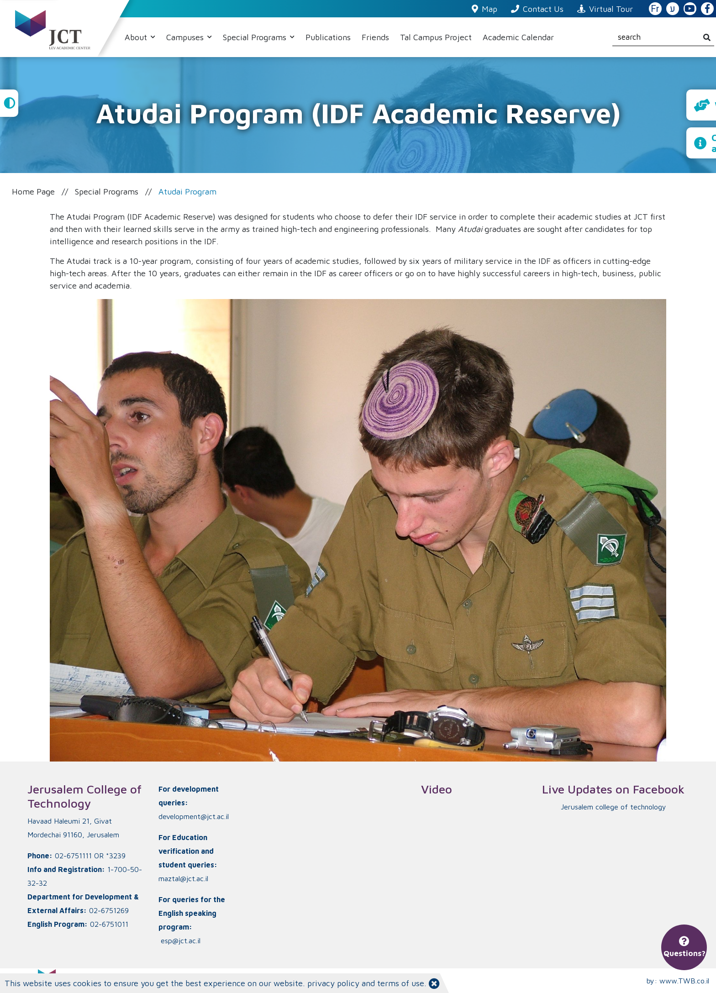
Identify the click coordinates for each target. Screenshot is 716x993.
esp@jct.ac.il (180, 940)
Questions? (684, 947)
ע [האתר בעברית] (672, 9)
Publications (328, 37)
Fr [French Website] (655, 9)
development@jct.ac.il (193, 816)
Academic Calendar (518, 37)
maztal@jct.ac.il (183, 878)
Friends (375, 37)
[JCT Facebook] (707, 9)
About (137, 37)
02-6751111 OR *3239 (90, 855)
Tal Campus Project (436, 37)
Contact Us (537, 9)
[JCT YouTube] (690, 9)
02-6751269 (109, 910)
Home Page (33, 191)
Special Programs (256, 37)
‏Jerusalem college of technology (613, 807)
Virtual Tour (605, 9)
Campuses (186, 37)
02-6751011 (109, 924)
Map (484, 9)
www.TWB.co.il (684, 981)
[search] (663, 37)
